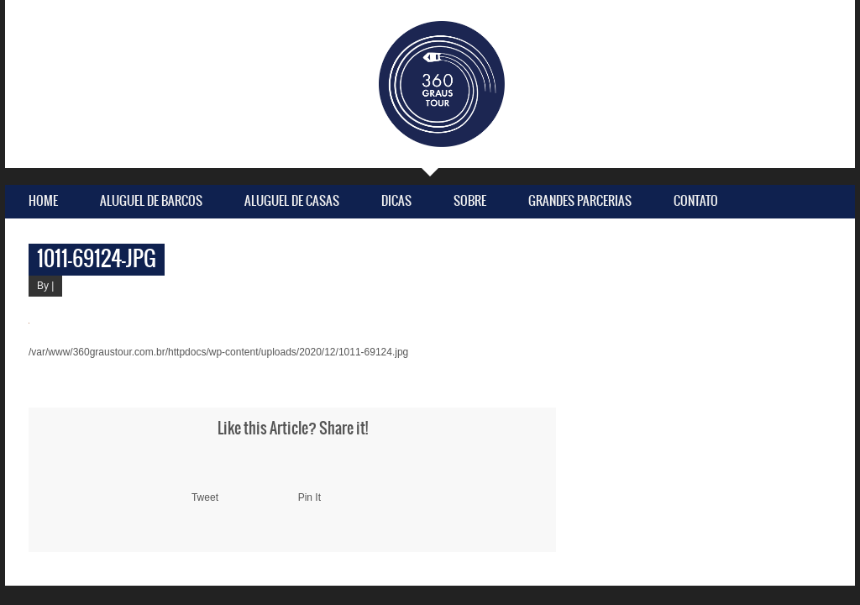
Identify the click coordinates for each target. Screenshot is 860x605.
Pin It (309, 497)
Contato (696, 201)
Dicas (396, 201)
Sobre (470, 201)
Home (43, 201)
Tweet (204, 497)
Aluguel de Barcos (151, 201)
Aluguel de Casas (291, 201)
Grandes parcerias (580, 201)
